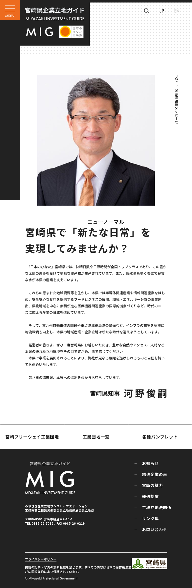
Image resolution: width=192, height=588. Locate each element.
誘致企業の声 (154, 474)
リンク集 (150, 518)
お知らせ (150, 463)
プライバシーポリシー (40, 559)
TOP (176, 79)
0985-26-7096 (43, 523)
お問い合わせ (154, 529)
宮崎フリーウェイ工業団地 (32, 436)
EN (177, 11)
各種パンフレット (160, 436)
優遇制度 (150, 496)
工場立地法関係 (157, 507)
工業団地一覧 (96, 436)
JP (162, 11)
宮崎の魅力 (152, 485)
